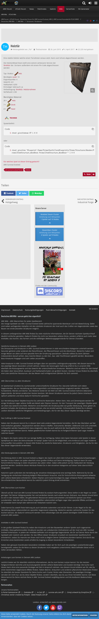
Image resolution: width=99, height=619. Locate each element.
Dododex (27, 592)
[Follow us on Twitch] (87, 21)
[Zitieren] (93, 174)
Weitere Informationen (80, 615)
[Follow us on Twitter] (94, 21)
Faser (13, 109)
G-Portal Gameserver (9, 592)
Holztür (28, 170)
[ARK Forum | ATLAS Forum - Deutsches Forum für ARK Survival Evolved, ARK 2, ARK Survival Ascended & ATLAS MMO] (11, 3)
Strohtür (7, 65)
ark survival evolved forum (14, 170)
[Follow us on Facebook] (97, 21)
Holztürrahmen (30, 89)
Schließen (93, 615)
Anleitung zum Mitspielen (49, 217)
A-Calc (39, 592)
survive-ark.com (54, 592)
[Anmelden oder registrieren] (90, 3)
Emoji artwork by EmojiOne (78, 592)
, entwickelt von (49, 602)
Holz (20, 73)
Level (15, 77)
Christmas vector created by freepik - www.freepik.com (23, 595)
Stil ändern (93, 309)
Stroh (13, 105)
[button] (96, 3)
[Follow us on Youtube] (91, 21)
